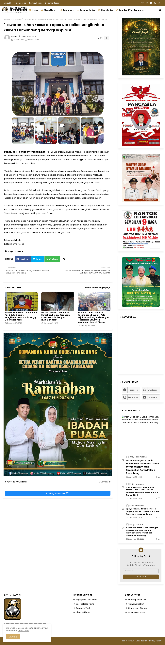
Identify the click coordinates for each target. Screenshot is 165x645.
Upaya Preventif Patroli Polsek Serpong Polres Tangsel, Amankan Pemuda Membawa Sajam (143, 511)
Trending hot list (136, 604)
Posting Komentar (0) (57, 493)
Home (33, 10)
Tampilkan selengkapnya (97, 287)
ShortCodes (105, 10)
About (131, 640)
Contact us (21, 3)
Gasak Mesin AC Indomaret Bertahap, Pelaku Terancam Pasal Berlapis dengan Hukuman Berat (55, 316)
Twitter (39, 259)
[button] (160, 10)
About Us (8, 3)
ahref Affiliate (83, 612)
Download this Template (129, 10)
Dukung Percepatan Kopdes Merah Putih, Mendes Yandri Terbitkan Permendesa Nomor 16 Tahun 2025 (142, 491)
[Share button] (64, 259)
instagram (133, 397)
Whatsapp (54, 259)
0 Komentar (104, 481)
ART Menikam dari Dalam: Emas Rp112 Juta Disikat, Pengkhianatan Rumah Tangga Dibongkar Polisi (21, 316)
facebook (133, 390)
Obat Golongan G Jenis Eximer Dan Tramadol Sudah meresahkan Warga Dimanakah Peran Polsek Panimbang (142, 467)
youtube (153, 397)
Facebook (24, 259)
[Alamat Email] (141, 571)
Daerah (17, 19)
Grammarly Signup (137, 608)
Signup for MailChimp (86, 599)
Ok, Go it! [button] (12, 636)
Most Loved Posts (136, 612)
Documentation (52, 3)
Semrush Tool (83, 608)
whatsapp (153, 390)
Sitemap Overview (137, 599)
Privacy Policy (35, 3)
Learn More (23, 630)
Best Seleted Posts (85, 604)
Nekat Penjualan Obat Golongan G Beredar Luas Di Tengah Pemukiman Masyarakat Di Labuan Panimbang (142, 532)
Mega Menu (48, 10)
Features (66, 10)
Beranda (8, 19)
